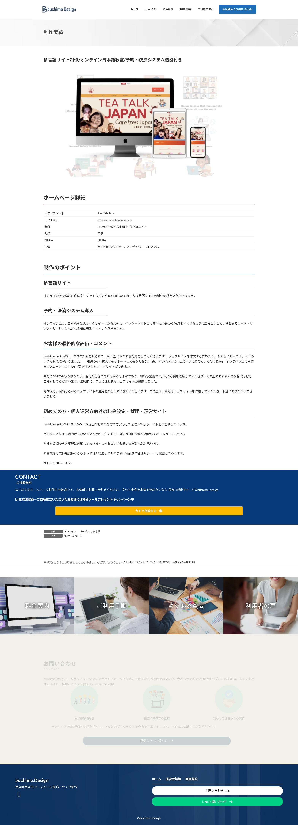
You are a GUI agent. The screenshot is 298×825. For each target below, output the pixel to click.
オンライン (70, 531)
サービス (84, 531)
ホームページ (74, 535)
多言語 (96, 531)
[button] (149, 510)
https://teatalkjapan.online (115, 219)
